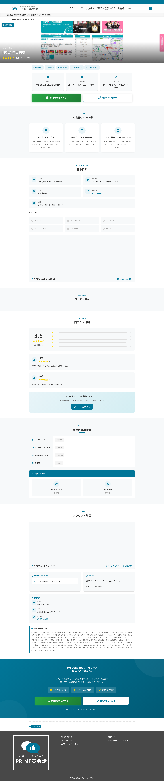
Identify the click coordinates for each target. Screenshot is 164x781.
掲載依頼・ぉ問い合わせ (120, 743)
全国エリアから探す (71, 749)
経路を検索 (127, 566)
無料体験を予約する (56, 97)
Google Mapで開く (124, 279)
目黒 (33, 726)
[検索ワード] (139, 8)
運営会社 (114, 737)
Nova (38, 726)
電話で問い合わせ (107, 97)
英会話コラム (68, 737)
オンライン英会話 (70, 743)
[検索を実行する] (150, 8)
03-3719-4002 (97, 193)
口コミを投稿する (82, 407)
